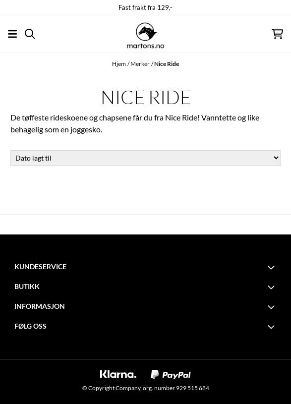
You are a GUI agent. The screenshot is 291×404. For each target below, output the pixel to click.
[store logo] (145, 34)
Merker (140, 63)
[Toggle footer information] (273, 267)
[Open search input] (30, 34)
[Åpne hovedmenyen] (12, 34)
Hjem (119, 63)
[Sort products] (145, 158)
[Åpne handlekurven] (277, 34)
